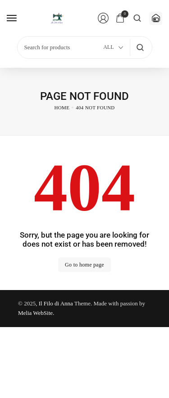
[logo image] (58, 18)
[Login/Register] (103, 18)
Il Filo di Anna (56, 303)
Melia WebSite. (36, 312)
